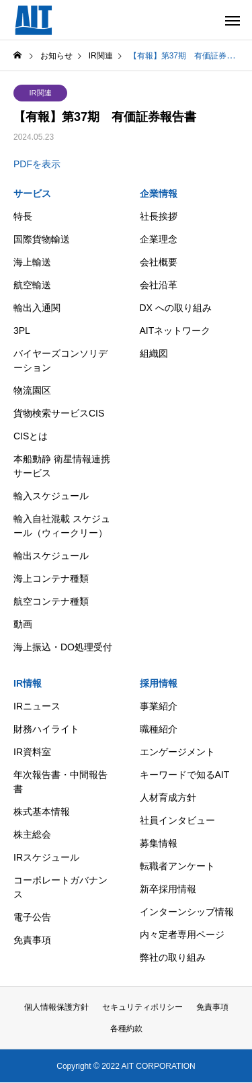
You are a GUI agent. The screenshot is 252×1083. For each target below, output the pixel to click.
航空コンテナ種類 (51, 601)
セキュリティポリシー (142, 1007)
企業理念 (158, 239)
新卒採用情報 (168, 888)
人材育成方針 (168, 797)
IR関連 (41, 93)
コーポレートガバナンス (60, 887)
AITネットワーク (175, 330)
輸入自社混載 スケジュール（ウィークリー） (61, 525)
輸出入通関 (36, 307)
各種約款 (126, 1028)
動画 (22, 624)
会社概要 (158, 262)
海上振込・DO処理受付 (62, 647)
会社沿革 (158, 284)
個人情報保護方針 (56, 1007)
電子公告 (32, 917)
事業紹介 (158, 706)
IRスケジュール (46, 857)
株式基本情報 (41, 811)
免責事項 (32, 940)
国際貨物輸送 (41, 239)
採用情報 (158, 683)
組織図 (154, 353)
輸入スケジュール (51, 495)
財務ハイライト (46, 729)
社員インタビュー (177, 820)
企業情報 (158, 193)
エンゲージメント (177, 751)
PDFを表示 (36, 164)
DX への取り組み (176, 307)
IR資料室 (32, 751)
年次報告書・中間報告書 (60, 781)
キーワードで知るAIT (185, 774)
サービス (32, 193)
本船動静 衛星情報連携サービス (61, 465)
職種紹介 (158, 729)
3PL (21, 330)
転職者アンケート (177, 866)
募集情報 (158, 843)
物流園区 (32, 390)
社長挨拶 (158, 216)
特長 (22, 216)
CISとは (30, 436)
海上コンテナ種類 (51, 578)
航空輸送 (32, 284)
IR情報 (27, 683)
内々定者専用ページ (182, 934)
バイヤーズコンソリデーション (60, 360)
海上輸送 (32, 262)
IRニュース (36, 706)
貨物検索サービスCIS (58, 413)
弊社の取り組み (173, 957)
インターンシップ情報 (187, 911)
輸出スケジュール (51, 555)
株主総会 (32, 834)
